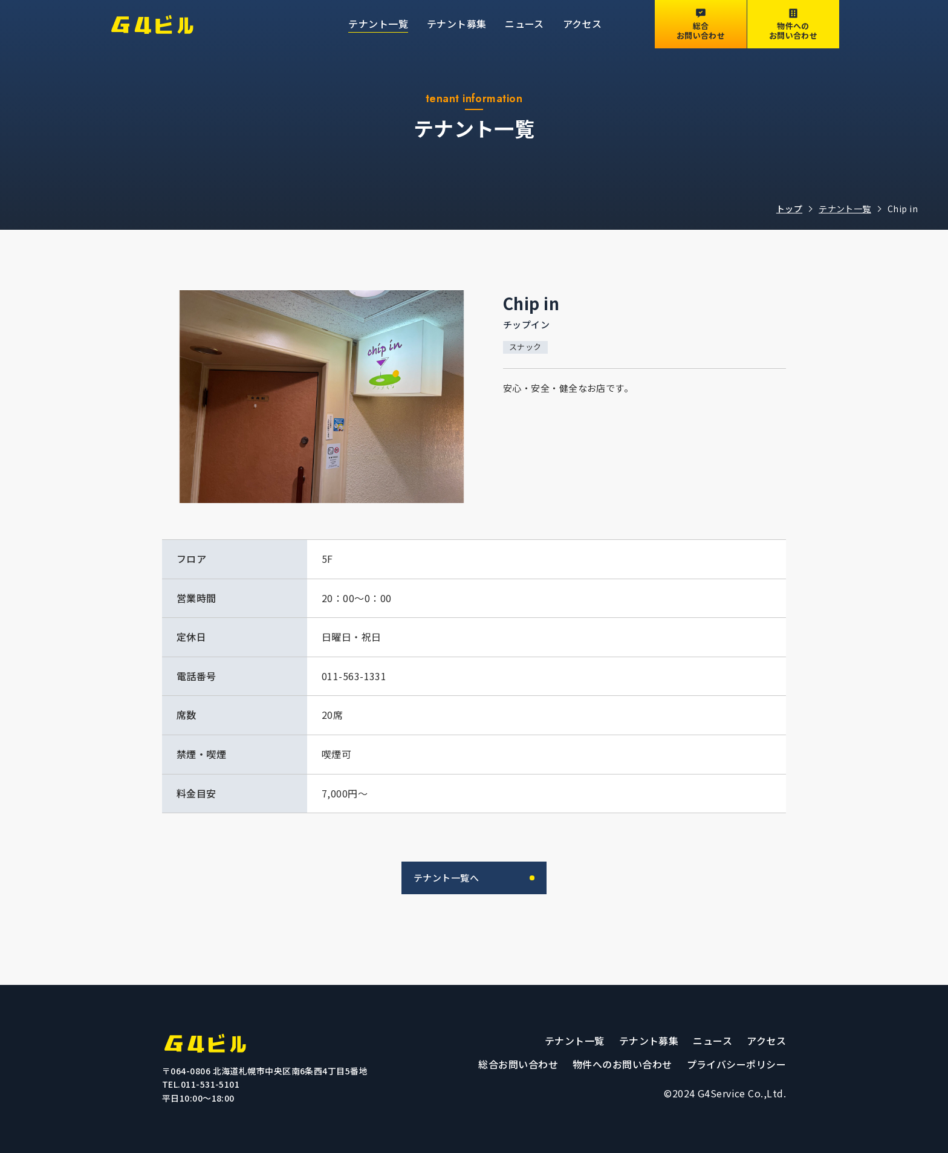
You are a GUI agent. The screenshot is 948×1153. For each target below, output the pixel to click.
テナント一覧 (378, 23)
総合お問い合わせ (518, 1064)
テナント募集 (457, 23)
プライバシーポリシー (737, 1064)
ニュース (524, 23)
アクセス (582, 23)
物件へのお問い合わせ (622, 1064)
